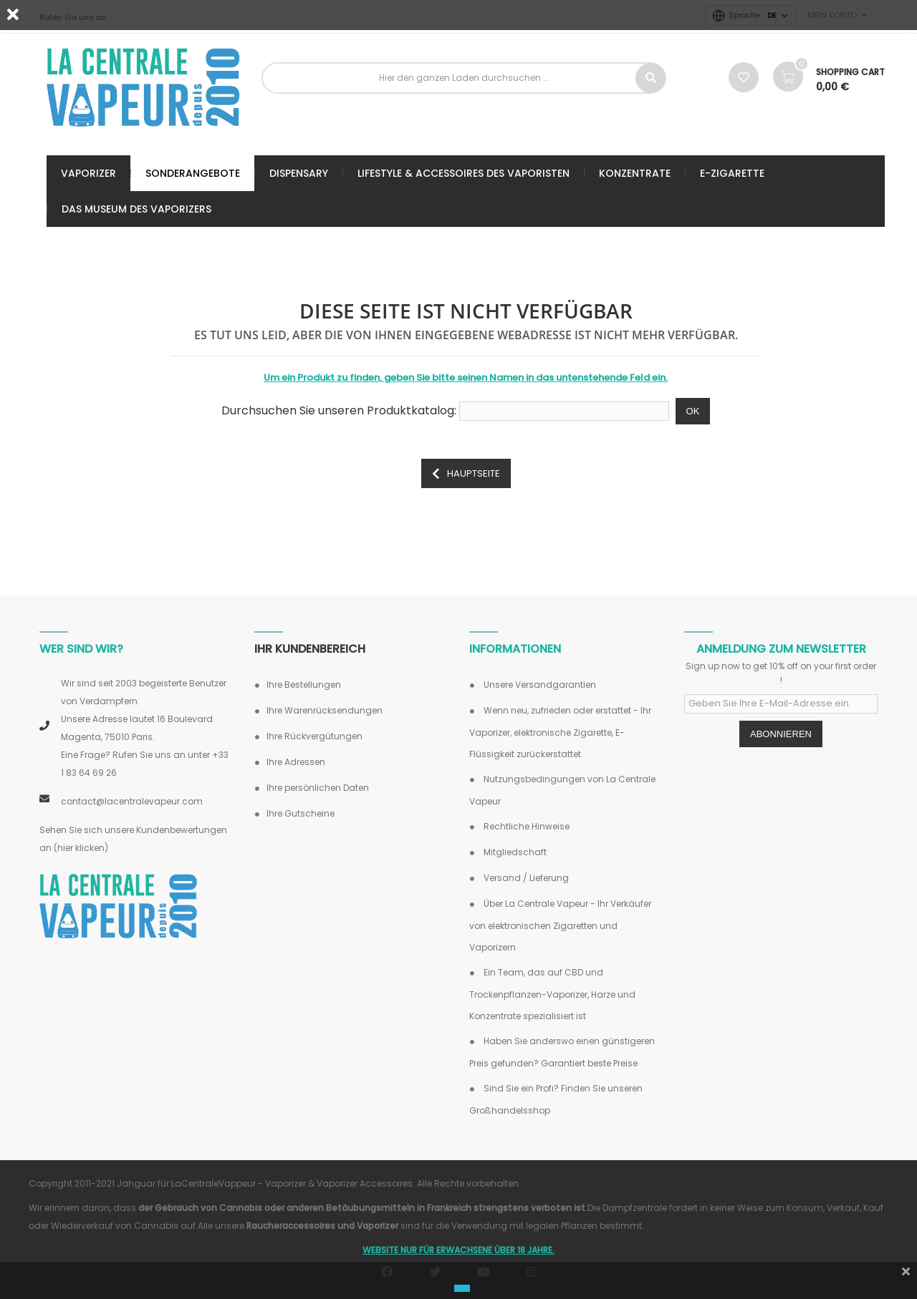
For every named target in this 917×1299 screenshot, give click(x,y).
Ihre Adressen (296, 762)
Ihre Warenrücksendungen (325, 710)
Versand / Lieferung (525, 878)
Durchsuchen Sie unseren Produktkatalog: (338, 410)
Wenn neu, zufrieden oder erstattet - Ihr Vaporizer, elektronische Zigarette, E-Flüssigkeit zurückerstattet (560, 732)
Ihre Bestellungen (304, 684)
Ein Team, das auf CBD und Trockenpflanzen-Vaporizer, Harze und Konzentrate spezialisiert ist (552, 994)
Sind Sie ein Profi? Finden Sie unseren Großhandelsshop (556, 1099)
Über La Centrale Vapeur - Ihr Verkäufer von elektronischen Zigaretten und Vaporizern (560, 925)
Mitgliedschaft (514, 852)
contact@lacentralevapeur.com (132, 801)
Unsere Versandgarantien (538, 684)
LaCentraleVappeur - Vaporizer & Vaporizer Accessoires (292, 1183)
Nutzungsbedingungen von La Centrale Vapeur (562, 790)
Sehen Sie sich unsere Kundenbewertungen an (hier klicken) (133, 839)
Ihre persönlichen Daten (318, 788)
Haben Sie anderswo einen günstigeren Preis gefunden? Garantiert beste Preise (562, 1052)
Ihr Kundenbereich (309, 649)
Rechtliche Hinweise (525, 826)
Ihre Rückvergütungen (315, 736)
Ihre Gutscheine (301, 813)
